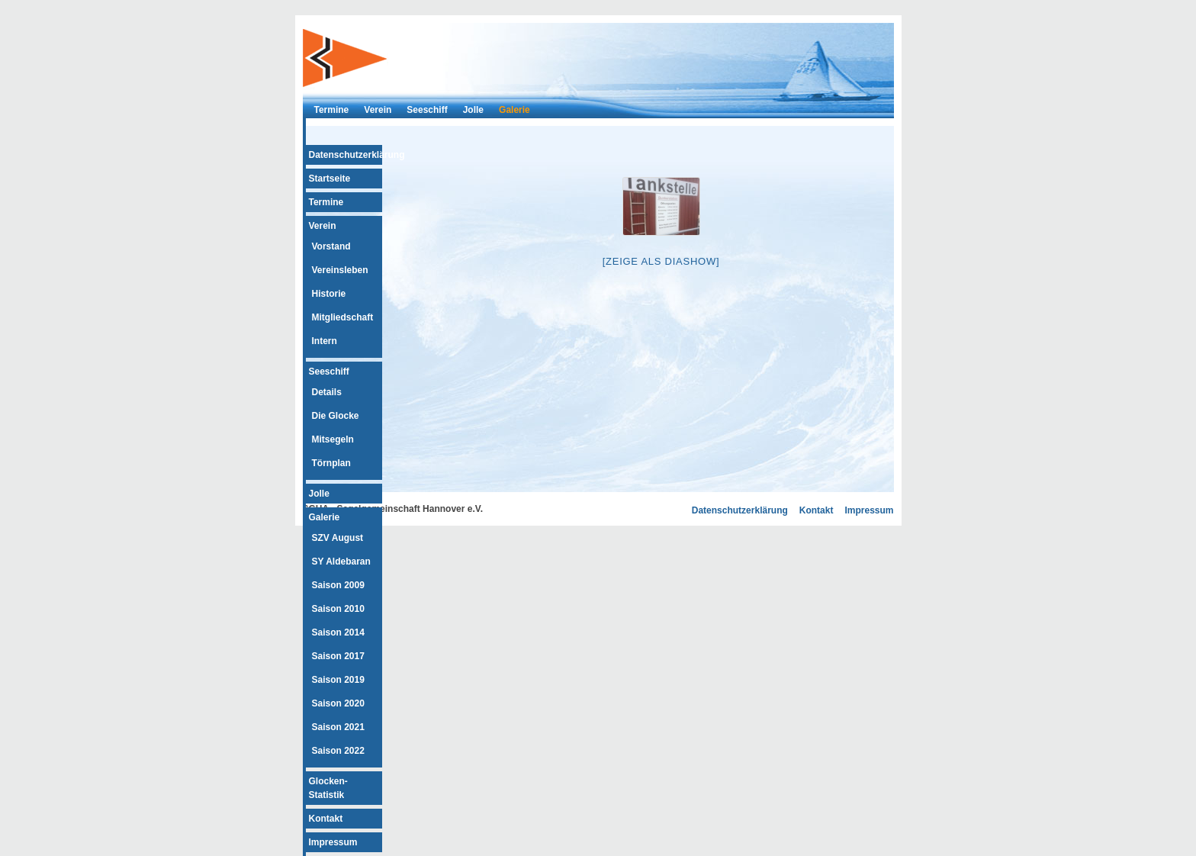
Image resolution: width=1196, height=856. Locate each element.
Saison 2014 (338, 632)
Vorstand (331, 246)
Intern (324, 341)
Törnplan (331, 463)
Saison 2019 (338, 679)
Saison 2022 (338, 750)
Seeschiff (427, 110)
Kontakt (326, 818)
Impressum (333, 842)
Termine (331, 110)
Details (327, 392)
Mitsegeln (333, 439)
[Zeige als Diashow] (661, 261)
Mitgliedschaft (343, 317)
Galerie (514, 110)
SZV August (338, 538)
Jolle (473, 110)
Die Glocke (335, 415)
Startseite (330, 178)
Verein (377, 110)
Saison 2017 (338, 656)
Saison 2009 (338, 585)
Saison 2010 (338, 608)
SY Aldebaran (341, 561)
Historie (329, 293)
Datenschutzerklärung (357, 155)
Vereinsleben (340, 270)
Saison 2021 (338, 727)
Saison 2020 (338, 703)
